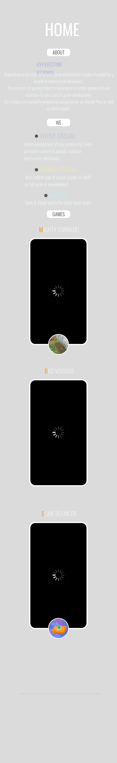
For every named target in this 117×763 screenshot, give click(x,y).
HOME (62, 29)
